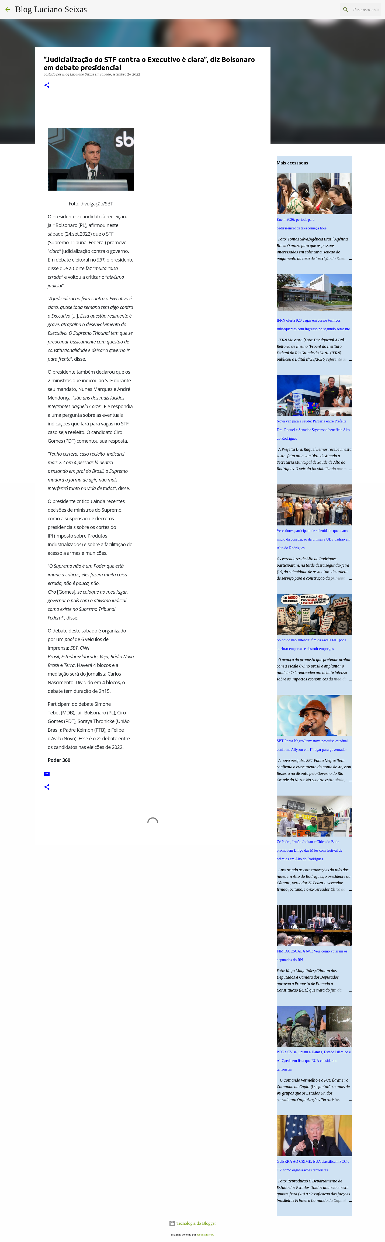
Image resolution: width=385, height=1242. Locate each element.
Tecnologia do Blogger (192, 1223)
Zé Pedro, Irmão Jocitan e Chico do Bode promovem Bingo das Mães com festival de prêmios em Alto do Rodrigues (309, 850)
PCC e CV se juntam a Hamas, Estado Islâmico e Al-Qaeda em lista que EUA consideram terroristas (314, 1060)
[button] (47, 85)
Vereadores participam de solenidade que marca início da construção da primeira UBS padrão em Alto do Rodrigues (313, 539)
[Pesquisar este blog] (352, 9)
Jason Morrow (205, 1234)
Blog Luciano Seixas (51, 9)
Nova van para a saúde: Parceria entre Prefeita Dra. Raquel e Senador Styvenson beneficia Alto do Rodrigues (313, 430)
